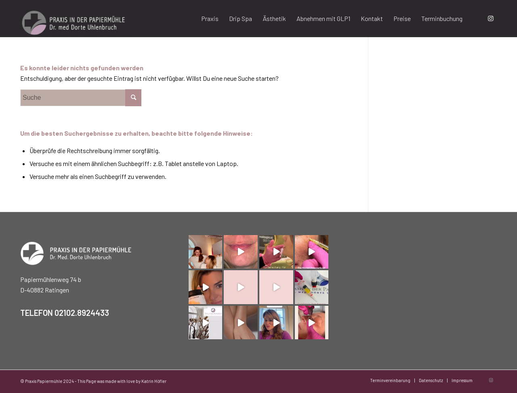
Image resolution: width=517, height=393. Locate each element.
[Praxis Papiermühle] (76, 18)
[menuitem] (210, 18)
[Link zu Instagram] (491, 18)
